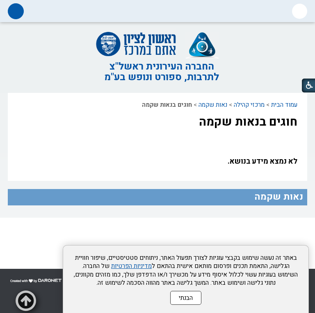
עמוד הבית (284, 104)
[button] (299, 11)
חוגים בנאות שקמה (248, 122)
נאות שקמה (213, 104)
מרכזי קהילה (249, 104)
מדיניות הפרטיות (131, 265)
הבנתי (186, 297)
